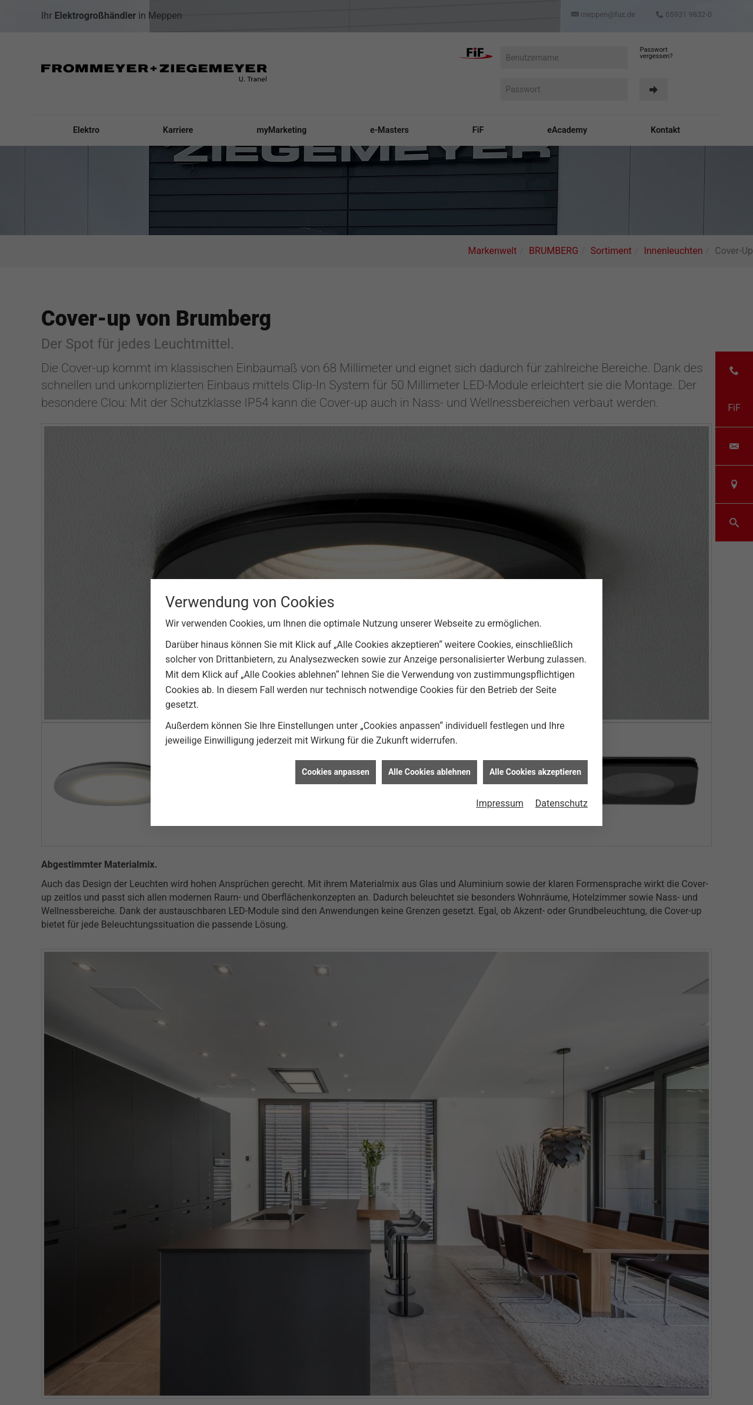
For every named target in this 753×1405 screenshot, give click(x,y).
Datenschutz (561, 803)
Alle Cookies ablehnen (429, 772)
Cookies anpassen (335, 772)
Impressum (500, 803)
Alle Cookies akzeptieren (535, 772)
